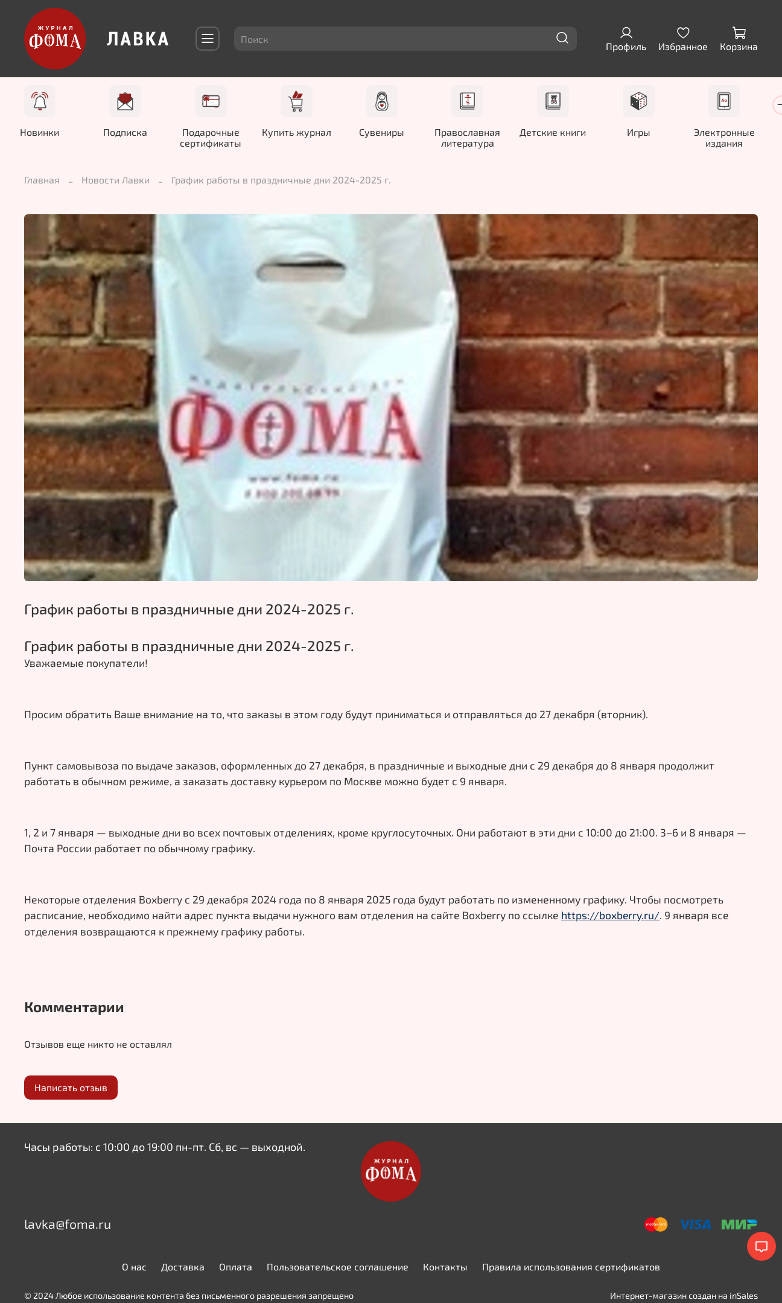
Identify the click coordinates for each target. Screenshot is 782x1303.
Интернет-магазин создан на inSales (684, 1296)
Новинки (40, 132)
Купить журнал (303, 132)
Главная (42, 180)
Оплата (235, 1267)
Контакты (445, 1267)
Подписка (128, 132)
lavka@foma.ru (67, 1224)
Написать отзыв (70, 1088)
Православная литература (479, 138)
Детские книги (566, 132)
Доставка (183, 1267)
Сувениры (390, 132)
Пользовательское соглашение (337, 1267)
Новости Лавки (115, 180)
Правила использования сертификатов (571, 1267)
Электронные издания (741, 138)
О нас (134, 1267)
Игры (654, 132)
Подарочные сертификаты (216, 138)
